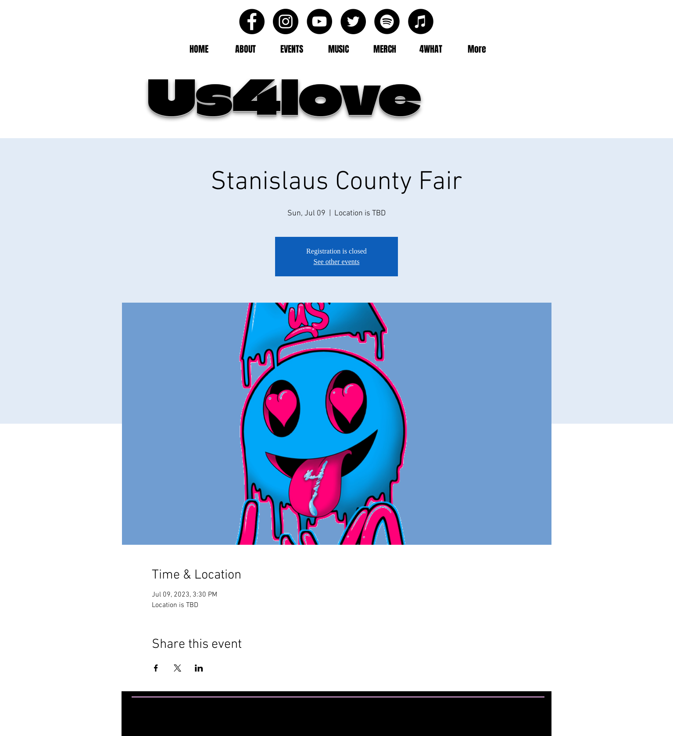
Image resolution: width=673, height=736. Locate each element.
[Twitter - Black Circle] (353, 21)
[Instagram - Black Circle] (285, 21)
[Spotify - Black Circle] (387, 21)
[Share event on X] (177, 668)
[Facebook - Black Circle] (252, 21)
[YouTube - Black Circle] (319, 21)
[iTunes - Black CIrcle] (420, 21)
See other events (337, 261)
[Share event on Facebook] (156, 668)
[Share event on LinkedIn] (199, 668)
